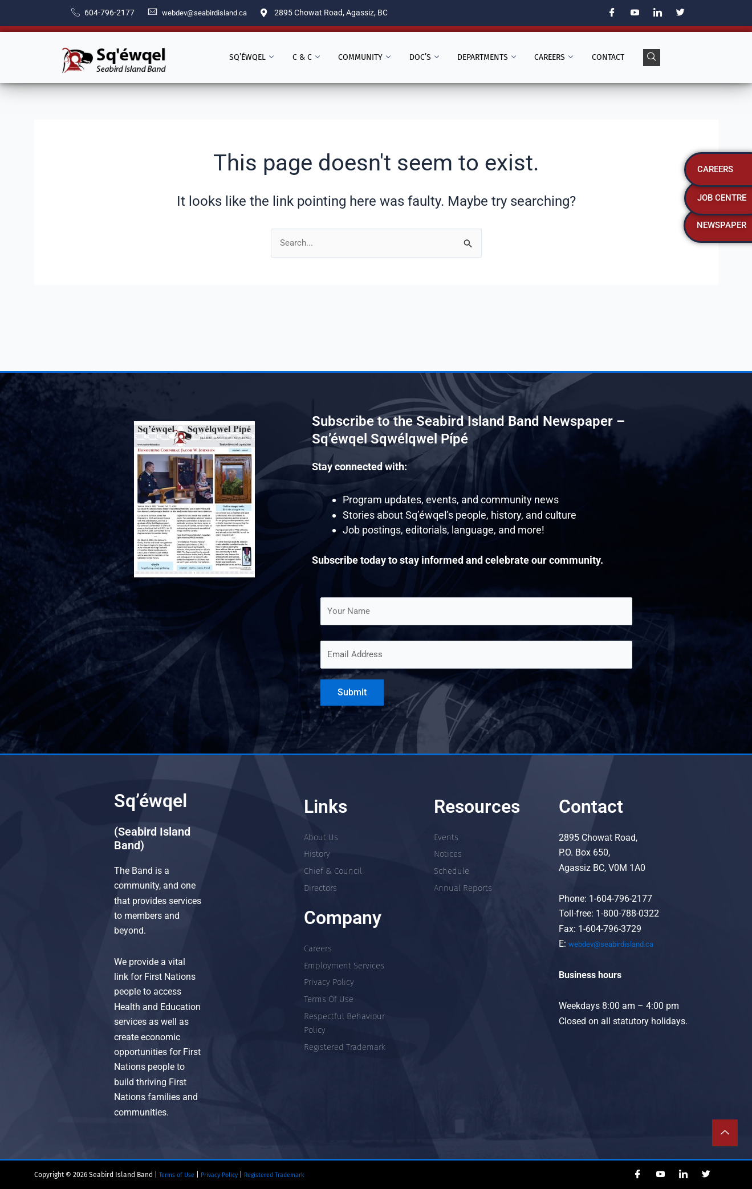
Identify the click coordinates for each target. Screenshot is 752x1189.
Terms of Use (178, 1175)
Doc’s (424, 57)
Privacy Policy (228, 1175)
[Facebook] (612, 13)
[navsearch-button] (639, 57)
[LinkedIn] (657, 13)
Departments (483, 57)
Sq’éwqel (263, 57)
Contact (597, 57)
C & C (313, 57)
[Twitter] (680, 13)
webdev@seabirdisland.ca (620, 943)
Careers (546, 57)
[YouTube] (635, 13)
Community (368, 57)
